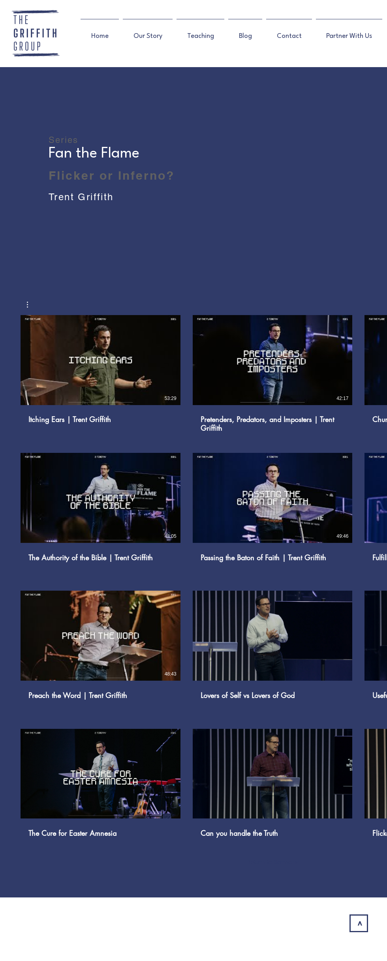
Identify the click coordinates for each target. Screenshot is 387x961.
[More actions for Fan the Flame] (31, 305)
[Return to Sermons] (272, 862)
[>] (358, 923)
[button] (31, 305)
